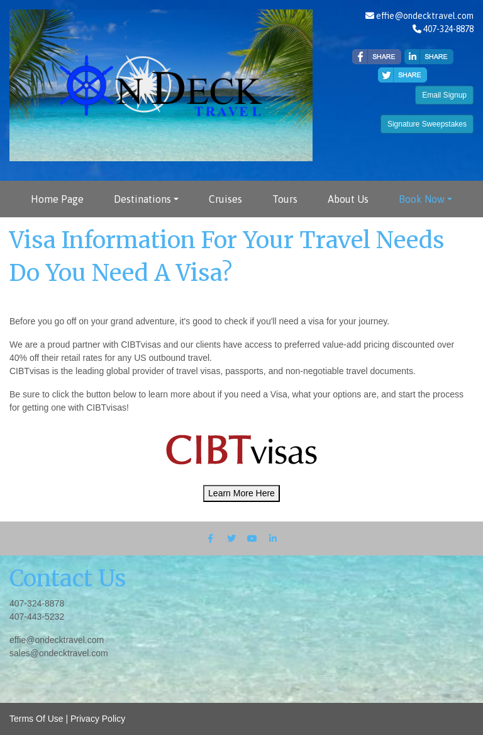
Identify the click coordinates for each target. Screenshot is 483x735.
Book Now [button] (422, 199)
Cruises (225, 199)
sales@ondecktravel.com (58, 653)
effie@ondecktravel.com (425, 16)
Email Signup (444, 95)
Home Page (57, 199)
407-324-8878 (36, 603)
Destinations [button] (142, 199)
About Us (348, 199)
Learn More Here (241, 493)
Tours (284, 199)
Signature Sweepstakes (427, 124)
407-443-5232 (36, 617)
